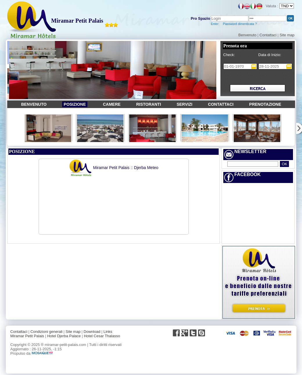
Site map (287, 35)
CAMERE (112, 104)
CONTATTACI (220, 104)
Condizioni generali (46, 331)
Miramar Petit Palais (77, 20)
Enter (214, 24)
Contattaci (268, 35)
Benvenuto (247, 35)
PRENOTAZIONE (265, 104)
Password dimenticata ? (239, 24)
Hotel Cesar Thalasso (102, 336)
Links (107, 331)
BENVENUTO (34, 104)
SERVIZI (184, 104)
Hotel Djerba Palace (64, 336)
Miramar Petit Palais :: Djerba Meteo (114, 167)
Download (92, 331)
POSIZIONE (75, 104)
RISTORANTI (148, 104)
